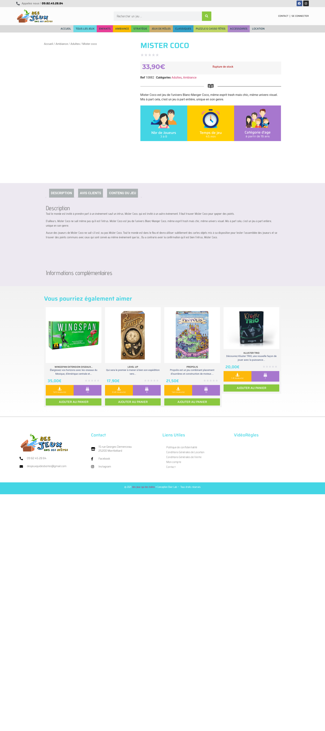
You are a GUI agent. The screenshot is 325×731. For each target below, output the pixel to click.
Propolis (192, 367)
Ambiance (62, 44)
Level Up (133, 367)
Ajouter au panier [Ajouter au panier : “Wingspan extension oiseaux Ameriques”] (73, 401)
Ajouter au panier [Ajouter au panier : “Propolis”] (192, 401)
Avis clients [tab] (90, 193)
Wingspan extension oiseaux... (74, 367)
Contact (170, 467)
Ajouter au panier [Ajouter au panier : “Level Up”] (133, 401)
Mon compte (173, 462)
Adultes (75, 44)
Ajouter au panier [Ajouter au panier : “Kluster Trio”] (251, 388)
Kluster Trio (252, 353)
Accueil (48, 44)
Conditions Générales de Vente (183, 457)
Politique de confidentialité (181, 447)
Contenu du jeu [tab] (122, 193)
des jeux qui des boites (143, 486)
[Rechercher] (206, 16)
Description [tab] (61, 193)
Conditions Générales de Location (185, 452)
